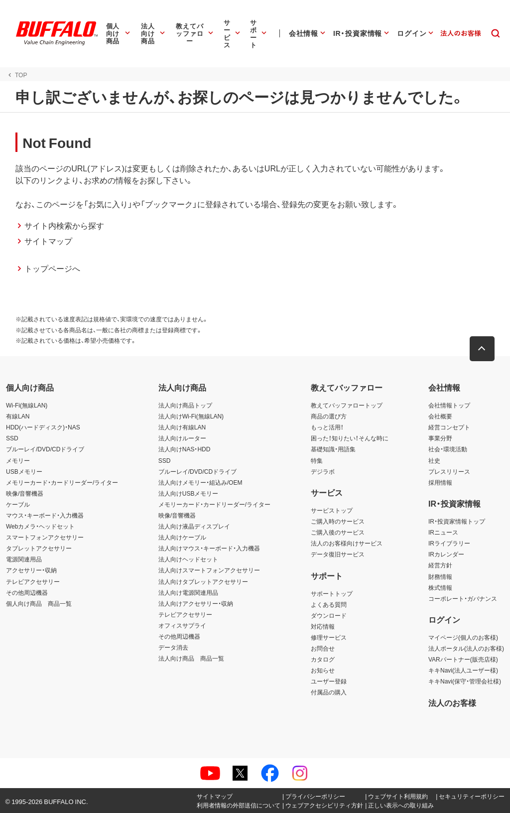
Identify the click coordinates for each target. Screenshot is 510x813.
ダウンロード (329, 615)
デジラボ (323, 471)
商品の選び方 (329, 415)
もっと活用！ (327, 426)
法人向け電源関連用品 (188, 592)
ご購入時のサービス (338, 521)
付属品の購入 (329, 691)
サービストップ (332, 510)
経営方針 (440, 564)
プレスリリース (449, 471)
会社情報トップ (449, 405)
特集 (317, 460)
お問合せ (323, 648)
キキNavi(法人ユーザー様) (463, 670)
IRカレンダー (446, 553)
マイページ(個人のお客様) (463, 637)
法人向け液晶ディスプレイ (194, 526)
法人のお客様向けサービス (346, 543)
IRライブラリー (449, 543)
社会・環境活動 (447, 448)
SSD (12, 437)
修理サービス (329, 637)
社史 (434, 460)
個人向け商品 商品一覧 (39, 603)
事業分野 (440, 437)
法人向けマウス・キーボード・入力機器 (209, 547)
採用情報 (440, 482)
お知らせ (323, 670)
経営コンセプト (449, 426)
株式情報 (440, 587)
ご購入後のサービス (338, 532)
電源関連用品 (24, 558)
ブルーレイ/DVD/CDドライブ (45, 448)
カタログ (323, 659)
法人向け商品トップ (185, 405)
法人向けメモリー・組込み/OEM (200, 482)
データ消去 (173, 647)
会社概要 (440, 415)
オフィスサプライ (182, 625)
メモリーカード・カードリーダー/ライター (62, 482)
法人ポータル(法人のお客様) (466, 648)
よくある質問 (329, 604)
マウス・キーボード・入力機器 (45, 515)
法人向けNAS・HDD (184, 448)
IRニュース (443, 532)
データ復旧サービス (338, 553)
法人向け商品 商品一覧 (191, 658)
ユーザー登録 (329, 681)
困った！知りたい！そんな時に (349, 437)
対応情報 (323, 626)
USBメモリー (24, 471)
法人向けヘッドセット (188, 558)
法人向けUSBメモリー (188, 493)
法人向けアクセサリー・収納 (195, 603)
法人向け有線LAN (182, 426)
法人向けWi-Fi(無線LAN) (191, 415)
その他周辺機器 (27, 592)
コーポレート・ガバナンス (462, 598)
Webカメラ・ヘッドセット (40, 526)
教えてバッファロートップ (346, 405)
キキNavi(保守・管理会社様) (464, 681)
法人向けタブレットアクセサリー (203, 581)
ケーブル (18, 504)
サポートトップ (332, 593)
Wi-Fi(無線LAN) (26, 405)
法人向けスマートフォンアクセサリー (209, 569)
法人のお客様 (452, 702)
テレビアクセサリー (33, 581)
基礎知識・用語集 (333, 448)
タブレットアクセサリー (39, 547)
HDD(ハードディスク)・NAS (43, 426)
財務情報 (440, 576)
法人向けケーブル (182, 537)
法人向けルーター (182, 437)
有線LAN (17, 415)
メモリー (18, 460)
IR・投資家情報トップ (456, 521)
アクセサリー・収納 (31, 569)
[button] (482, 348)
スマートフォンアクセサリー (45, 537)
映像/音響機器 (24, 493)
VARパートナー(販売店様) (463, 659)
